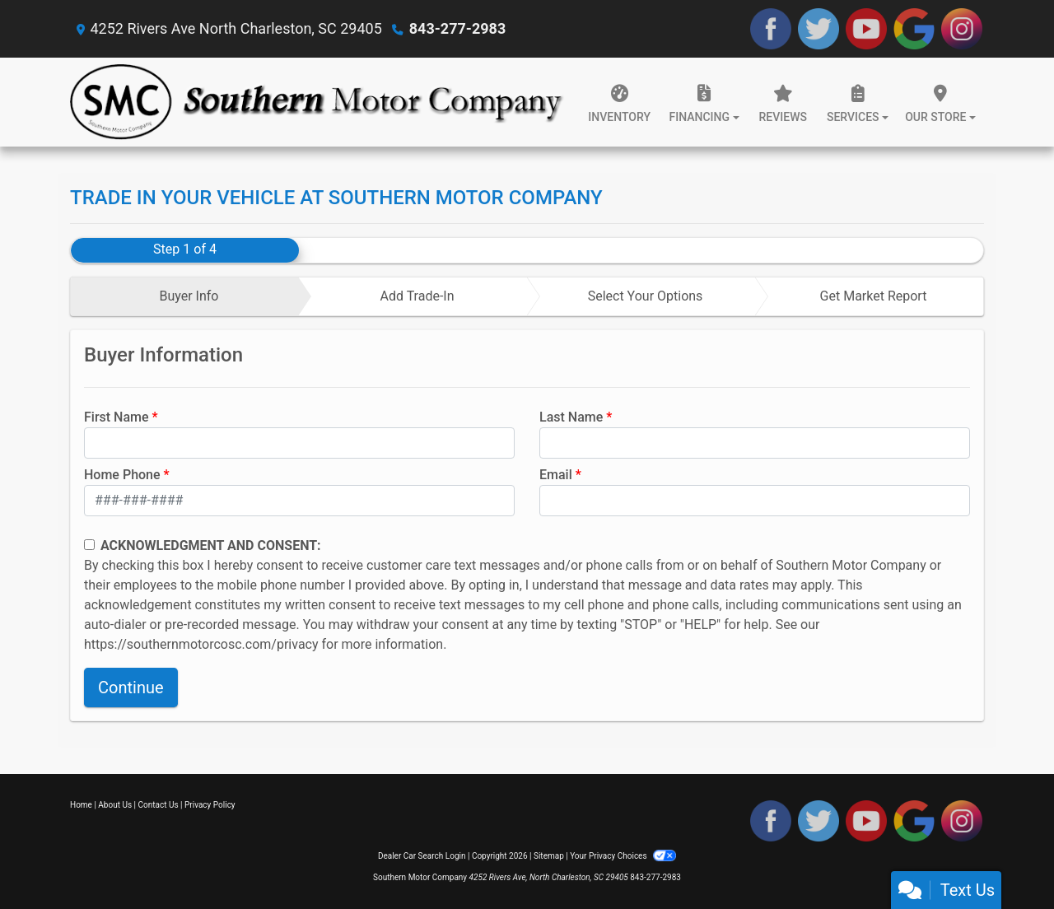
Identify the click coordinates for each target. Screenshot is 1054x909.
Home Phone (122, 474)
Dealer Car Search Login (422, 855)
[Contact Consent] (89, 544)
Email (555, 474)
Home (81, 804)
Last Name (571, 417)
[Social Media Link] (961, 28)
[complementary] (1004, 859)
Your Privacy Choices (623, 855)
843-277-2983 (457, 28)
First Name (116, 417)
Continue (131, 687)
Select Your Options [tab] (645, 296)
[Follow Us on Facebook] (770, 28)
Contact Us (158, 804)
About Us (115, 804)
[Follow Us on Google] (914, 28)
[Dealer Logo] (317, 102)
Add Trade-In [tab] (417, 296)
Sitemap (549, 855)
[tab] (185, 296)
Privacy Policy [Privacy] (210, 804)
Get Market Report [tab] (873, 296)
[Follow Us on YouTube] (866, 28)
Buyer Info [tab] (188, 296)
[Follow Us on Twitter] (818, 28)
